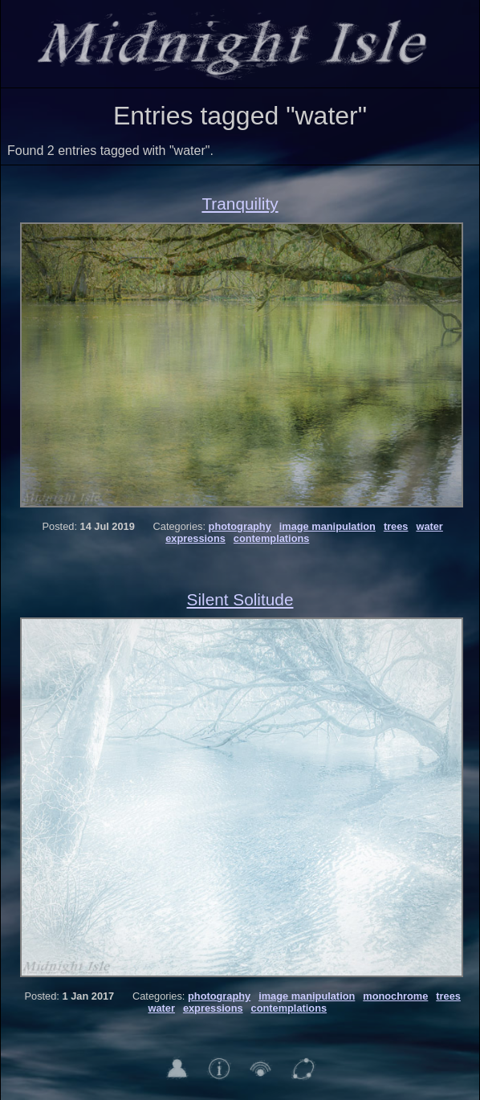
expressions (195, 538)
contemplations (272, 538)
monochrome (395, 996)
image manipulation (327, 526)
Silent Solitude (240, 599)
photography (240, 526)
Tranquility (239, 203)
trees (396, 526)
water (429, 526)
